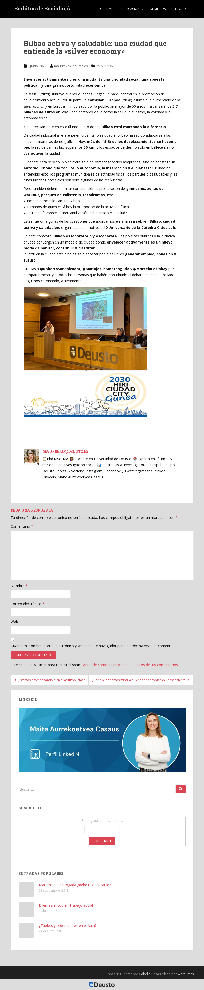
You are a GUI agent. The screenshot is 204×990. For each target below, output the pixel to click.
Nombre (19, 585)
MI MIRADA (158, 9)
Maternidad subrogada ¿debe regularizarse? (75, 884)
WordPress (186, 974)
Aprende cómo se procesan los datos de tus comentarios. (131, 664)
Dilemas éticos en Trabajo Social (66, 905)
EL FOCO (180, 9)
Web (14, 621)
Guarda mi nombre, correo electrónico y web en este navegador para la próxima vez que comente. (92, 645)
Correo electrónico (27, 603)
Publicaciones (131, 9)
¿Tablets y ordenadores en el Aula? (67, 925)
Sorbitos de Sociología (43, 9)
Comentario (22, 526)
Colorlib (145, 974)
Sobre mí (105, 9)
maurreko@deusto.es (71, 66)
